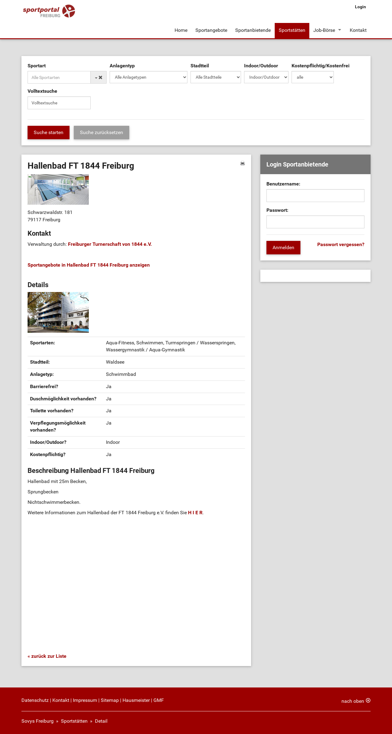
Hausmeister (136, 700)
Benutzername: (283, 184)
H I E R (195, 512)
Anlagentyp (122, 66)
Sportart (37, 66)
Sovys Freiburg (37, 721)
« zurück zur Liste (47, 656)
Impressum (85, 700)
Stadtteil (199, 66)
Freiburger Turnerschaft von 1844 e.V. (110, 244)
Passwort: (277, 210)
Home (181, 30)
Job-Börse (324, 30)
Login (360, 6)
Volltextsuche (42, 91)
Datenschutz (35, 700)
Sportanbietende (253, 30)
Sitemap (110, 700)
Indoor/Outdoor (261, 66)
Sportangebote (211, 30)
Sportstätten (292, 30)
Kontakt (358, 30)
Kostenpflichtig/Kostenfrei (320, 66)
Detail (101, 721)
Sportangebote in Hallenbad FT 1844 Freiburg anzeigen (89, 265)
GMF (158, 700)
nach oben (352, 701)
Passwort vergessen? (340, 244)
